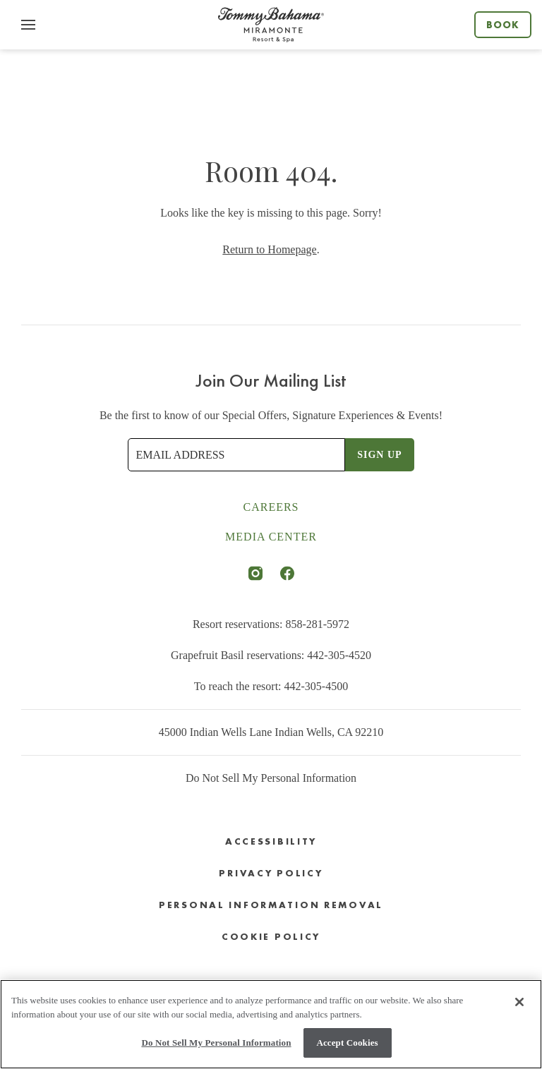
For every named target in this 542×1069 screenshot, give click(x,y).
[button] (28, 24)
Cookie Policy (271, 937)
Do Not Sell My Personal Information (271, 778)
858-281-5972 (317, 624)
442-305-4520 (339, 655)
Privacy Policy (271, 873)
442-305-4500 (316, 686)
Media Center (271, 537)
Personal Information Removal (271, 905)
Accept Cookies (347, 1042)
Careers (271, 507)
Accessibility (271, 841)
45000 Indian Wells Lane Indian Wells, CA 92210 (271, 732)
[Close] (519, 1001)
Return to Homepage (269, 249)
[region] (271, 1024)
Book (502, 24)
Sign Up (379, 454)
